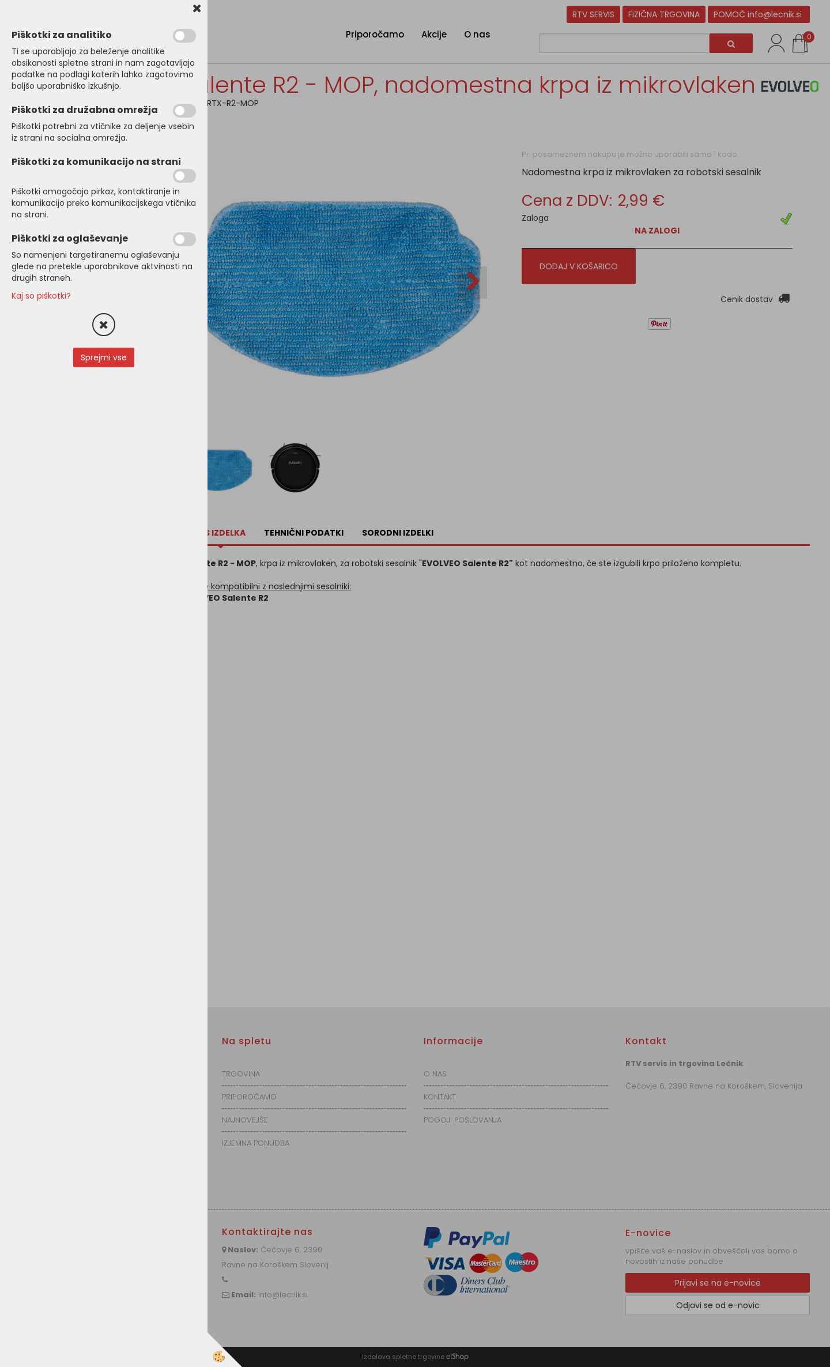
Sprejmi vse (104, 357)
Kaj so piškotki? (41, 296)
